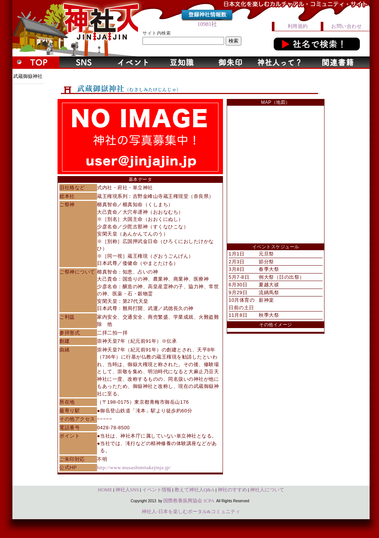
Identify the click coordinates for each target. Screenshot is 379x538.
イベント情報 (156, 489)
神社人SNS (127, 489)
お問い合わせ (346, 26)
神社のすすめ (232, 489)
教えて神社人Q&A (194, 489)
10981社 (207, 24)
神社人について (267, 489)
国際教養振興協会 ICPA (188, 500)
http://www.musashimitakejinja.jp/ (134, 467)
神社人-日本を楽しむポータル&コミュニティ (191, 511)
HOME (105, 489)
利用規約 (298, 26)
